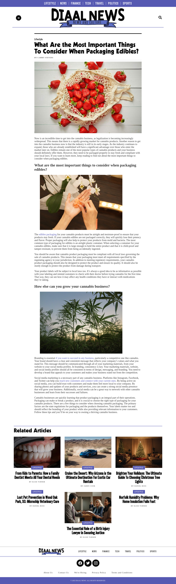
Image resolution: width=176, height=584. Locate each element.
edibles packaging (48, 234)
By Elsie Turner (37, 482)
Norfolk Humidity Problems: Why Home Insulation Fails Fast (139, 499)
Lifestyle (38, 39)
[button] (18, 18)
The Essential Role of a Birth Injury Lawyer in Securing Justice (88, 530)
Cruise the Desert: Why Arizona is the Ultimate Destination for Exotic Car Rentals (88, 477)
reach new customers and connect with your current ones (88, 380)
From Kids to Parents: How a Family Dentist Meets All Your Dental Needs (37, 475)
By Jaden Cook (88, 486)
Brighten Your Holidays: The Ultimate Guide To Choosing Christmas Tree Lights (139, 477)
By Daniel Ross (138, 486)
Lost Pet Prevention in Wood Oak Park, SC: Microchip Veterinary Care (37, 499)
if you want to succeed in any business (74, 358)
